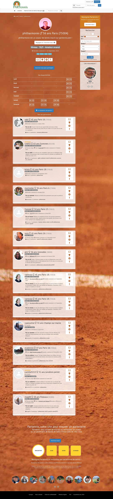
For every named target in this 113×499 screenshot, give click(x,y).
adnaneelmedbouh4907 (49, 265)
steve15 (51, 360)
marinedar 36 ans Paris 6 (40, 188)
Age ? (82, 36)
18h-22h (69, 79)
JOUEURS (19, 10)
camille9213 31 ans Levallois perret (42, 373)
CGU (70, 494)
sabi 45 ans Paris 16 (38, 119)
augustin (31, 223)
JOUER (51, 450)
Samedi (16, 100)
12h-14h (43, 100)
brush (47, 360)
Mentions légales (63, 494)
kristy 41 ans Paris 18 (38, 169)
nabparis (50, 239)
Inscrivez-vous (44, 68)
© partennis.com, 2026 (79, 494)
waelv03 (39, 239)
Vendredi (16, 96)
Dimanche (16, 104)
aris (26, 159)
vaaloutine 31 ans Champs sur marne (43, 323)
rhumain (40, 222)
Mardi (15, 83)
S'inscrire (97, 1)
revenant (39, 132)
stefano (44, 222)
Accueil (16, 16)
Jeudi (15, 92)
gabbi (39, 158)
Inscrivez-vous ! (90, 24)
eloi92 (46, 411)
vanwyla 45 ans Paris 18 (40, 274)
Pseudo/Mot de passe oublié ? (78, 7)
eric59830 (90, 80)
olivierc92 (30, 159)
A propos (31, 494)
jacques (27, 223)
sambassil (43, 158)
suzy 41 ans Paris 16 (38, 233)
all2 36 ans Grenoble (38, 252)
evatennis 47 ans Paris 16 (40, 347)
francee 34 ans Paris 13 (39, 209)
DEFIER (63, 450)
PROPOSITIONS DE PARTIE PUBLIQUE (34, 10)
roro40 (51, 222)
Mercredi (16, 87)
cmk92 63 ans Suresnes (40, 143)
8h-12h (32, 100)
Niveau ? (83, 43)
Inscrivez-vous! (55, 440)
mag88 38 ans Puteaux (39, 396)
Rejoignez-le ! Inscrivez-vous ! (45, 42)
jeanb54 (50, 411)
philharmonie (44, 132)
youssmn (59, 158)
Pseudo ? (83, 51)
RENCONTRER (38, 450)
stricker (48, 338)
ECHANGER (75, 450)
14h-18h (56, 100)
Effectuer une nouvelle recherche (90, 59)
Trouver (90, 57)
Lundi (15, 79)
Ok (99, 5)
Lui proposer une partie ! (44, 110)
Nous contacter (38, 494)
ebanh (48, 222)
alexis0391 (55, 411)
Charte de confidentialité (50, 494)
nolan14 (48, 158)
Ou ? (82, 39)
